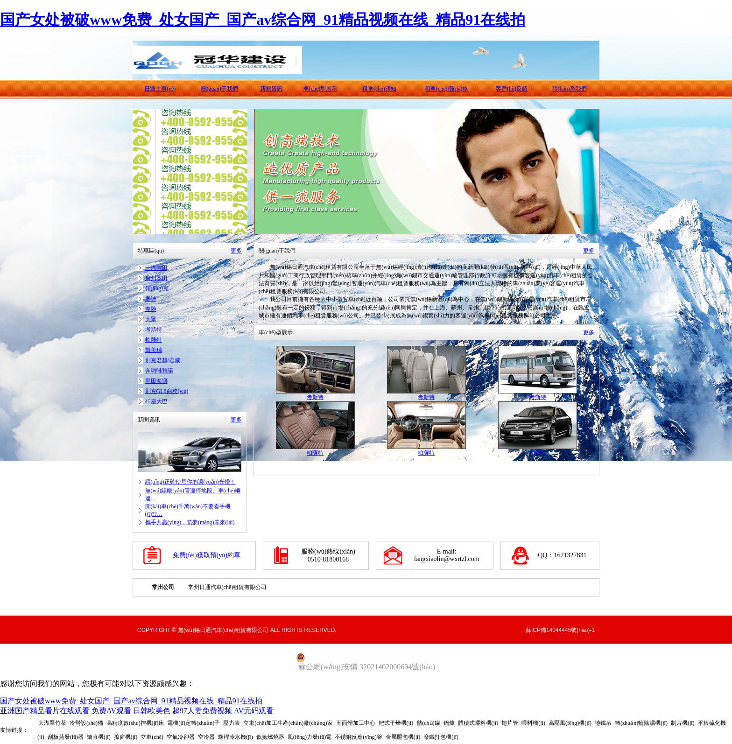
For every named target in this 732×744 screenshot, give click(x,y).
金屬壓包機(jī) (403, 737)
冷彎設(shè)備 (86, 723)
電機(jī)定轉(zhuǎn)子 (193, 723)
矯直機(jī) (99, 737)
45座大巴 (156, 401)
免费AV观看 (111, 711)
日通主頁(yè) (160, 88)
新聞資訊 (271, 88)
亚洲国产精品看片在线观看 (45, 711)
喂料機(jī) (533, 723)
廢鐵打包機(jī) (440, 737)
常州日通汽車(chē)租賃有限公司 (227, 587)
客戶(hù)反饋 (512, 88)
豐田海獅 (156, 381)
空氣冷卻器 (181, 737)
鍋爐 (449, 723)
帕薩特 (153, 340)
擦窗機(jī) (126, 737)
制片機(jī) (683, 723)
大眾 (150, 319)
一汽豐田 (156, 268)
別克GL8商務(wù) (167, 391)
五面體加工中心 (355, 723)
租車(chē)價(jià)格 (446, 88)
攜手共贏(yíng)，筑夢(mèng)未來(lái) (190, 522)
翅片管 (509, 723)
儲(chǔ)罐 (428, 723)
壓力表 (231, 723)
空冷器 (206, 737)
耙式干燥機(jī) (396, 723)
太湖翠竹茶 (52, 723)
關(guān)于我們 (219, 88)
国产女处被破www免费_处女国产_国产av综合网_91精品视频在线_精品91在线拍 (262, 19)
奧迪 (150, 298)
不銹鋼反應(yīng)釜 (358, 737)
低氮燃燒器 (270, 737)
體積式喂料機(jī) (478, 723)
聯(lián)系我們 (569, 88)
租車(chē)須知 (379, 88)
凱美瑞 (153, 350)
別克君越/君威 (162, 360)
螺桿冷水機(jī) (235, 737)
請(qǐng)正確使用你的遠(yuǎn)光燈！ (190, 481)
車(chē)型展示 (320, 88)
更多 (236, 250)
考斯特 (153, 329)
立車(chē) (152, 737)
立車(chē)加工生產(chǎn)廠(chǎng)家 (287, 723)
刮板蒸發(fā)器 (66, 737)
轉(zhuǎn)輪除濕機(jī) (641, 723)
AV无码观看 (254, 711)
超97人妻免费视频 (202, 711)
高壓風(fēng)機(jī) (570, 723)
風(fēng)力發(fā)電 (310, 737)
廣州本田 (156, 278)
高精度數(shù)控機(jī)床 (135, 723)
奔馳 (150, 309)
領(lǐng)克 (157, 288)
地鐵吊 (603, 723)
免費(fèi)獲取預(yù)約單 (206, 555)
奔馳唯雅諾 (159, 370)
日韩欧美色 (151, 711)
